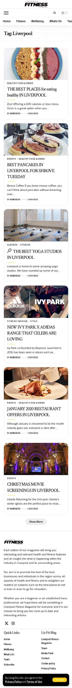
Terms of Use (34, 681)
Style (33, 321)
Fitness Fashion (17, 321)
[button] (59, 680)
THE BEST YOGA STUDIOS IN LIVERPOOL (34, 254)
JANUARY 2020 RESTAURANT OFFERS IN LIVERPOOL (34, 412)
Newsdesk (15, 113)
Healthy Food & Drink (20, 83)
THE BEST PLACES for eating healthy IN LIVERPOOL (32, 92)
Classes (12, 245)
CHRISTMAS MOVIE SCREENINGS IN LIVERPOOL (33, 487)
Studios (25, 245)
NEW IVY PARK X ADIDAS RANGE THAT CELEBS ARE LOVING (31, 333)
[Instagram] (13, 623)
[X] (6, 623)
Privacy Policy (13, 681)
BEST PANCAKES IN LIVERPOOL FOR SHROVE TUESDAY (31, 171)
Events (11, 159)
